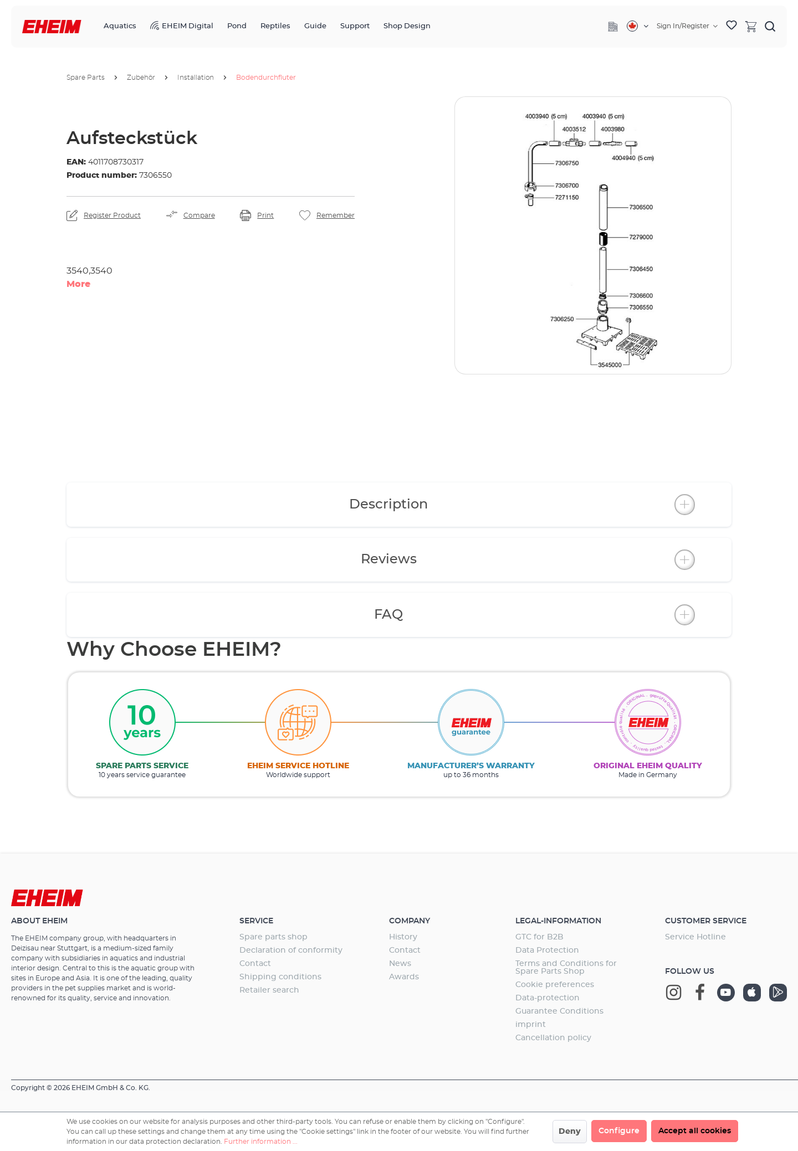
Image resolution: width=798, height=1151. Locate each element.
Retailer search (269, 990)
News (400, 964)
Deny (570, 1131)
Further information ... (261, 1141)
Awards (404, 977)
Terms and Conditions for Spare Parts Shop (566, 967)
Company (409, 921)
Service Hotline (695, 937)
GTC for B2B (539, 937)
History (403, 937)
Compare (199, 215)
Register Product (112, 215)
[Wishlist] (731, 26)
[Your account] (687, 26)
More (78, 284)
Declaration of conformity (290, 950)
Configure (619, 1131)
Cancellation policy (553, 1038)
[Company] (612, 26)
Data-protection (547, 998)
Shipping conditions (280, 977)
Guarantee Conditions (559, 1011)
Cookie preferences (554, 985)
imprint (530, 1025)
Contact (255, 964)
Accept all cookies (694, 1131)
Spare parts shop (273, 937)
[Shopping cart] (751, 26)
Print (265, 215)
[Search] (770, 26)
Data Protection (547, 950)
